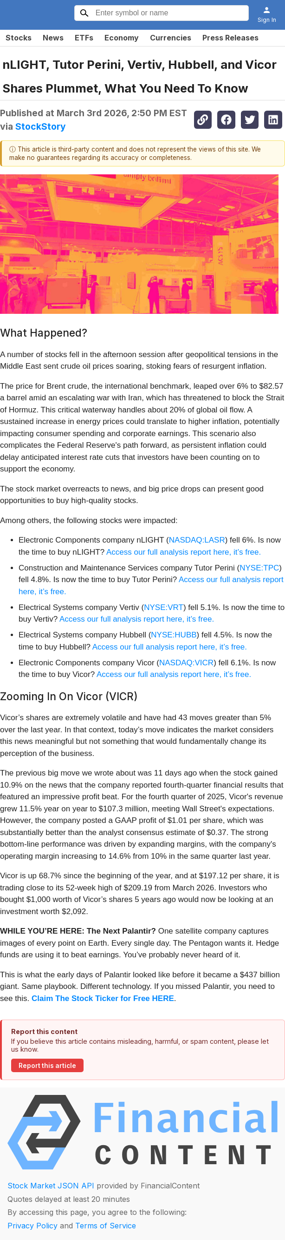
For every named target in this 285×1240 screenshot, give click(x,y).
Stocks (19, 37)
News (53, 37)
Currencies (170, 37)
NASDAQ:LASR (197, 540)
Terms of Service (105, 1225)
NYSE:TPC (259, 568)
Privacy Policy (32, 1225)
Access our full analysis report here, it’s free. (183, 552)
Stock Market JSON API (50, 1185)
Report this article (47, 1065)
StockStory (40, 126)
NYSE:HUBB (173, 634)
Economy (121, 37)
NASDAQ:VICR (186, 662)
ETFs (84, 37)
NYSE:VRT (163, 607)
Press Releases (230, 37)
